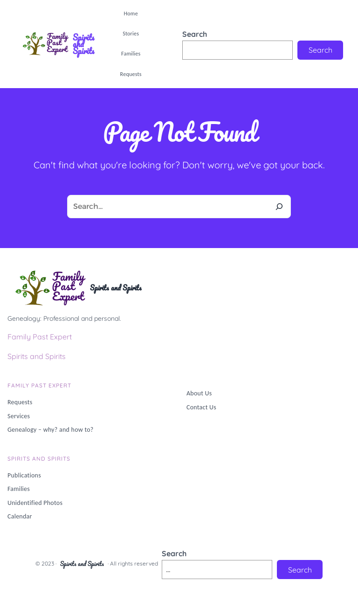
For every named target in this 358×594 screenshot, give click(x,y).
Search (194, 34)
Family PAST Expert (39, 385)
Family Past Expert (39, 336)
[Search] (279, 206)
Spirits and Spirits (83, 44)
